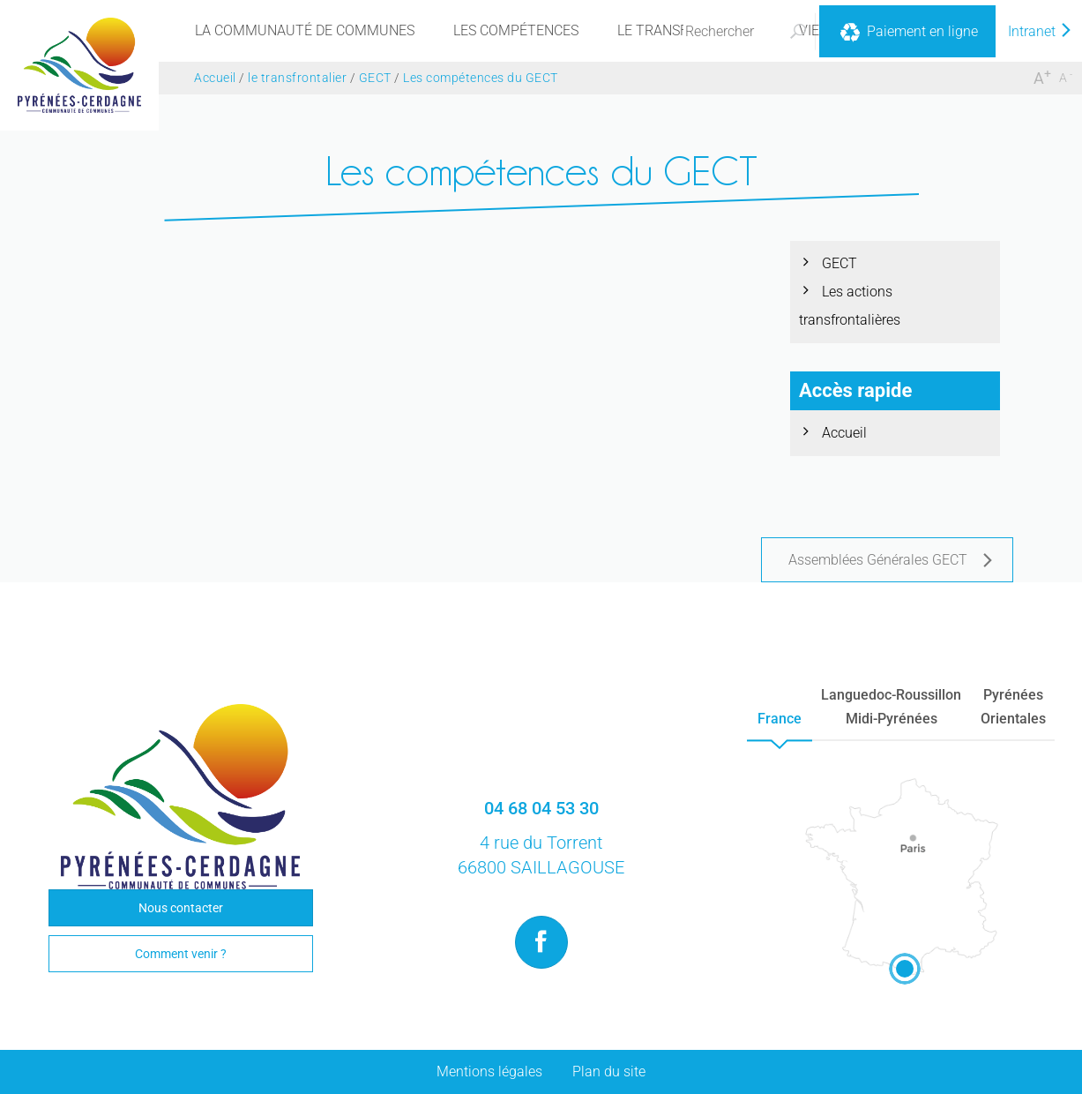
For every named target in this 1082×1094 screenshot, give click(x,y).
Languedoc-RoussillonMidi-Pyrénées (891, 706)
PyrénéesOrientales (1013, 706)
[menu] (304, 31)
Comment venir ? (181, 954)
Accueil (844, 432)
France (779, 718)
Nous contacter (180, 908)
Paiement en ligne (907, 32)
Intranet (1040, 31)
